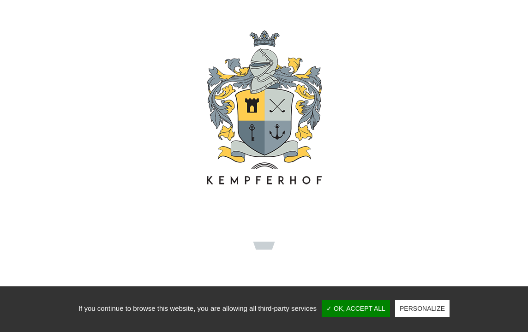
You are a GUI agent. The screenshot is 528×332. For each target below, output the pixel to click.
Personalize (422, 308)
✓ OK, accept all (355, 308)
